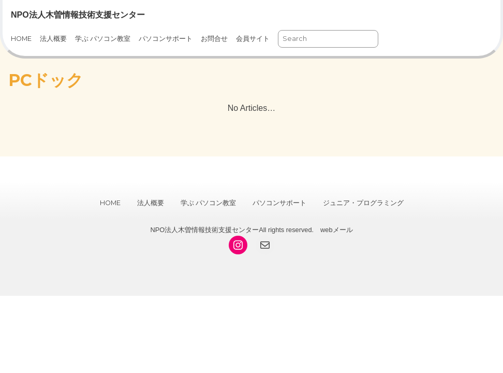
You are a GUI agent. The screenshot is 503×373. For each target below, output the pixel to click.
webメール (336, 230)
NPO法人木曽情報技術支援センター (78, 14)
